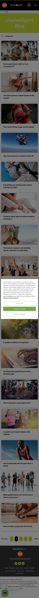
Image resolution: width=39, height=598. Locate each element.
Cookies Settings (19, 314)
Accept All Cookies (19, 308)
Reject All (19, 303)
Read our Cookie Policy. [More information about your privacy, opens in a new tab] (11, 297)
